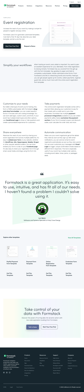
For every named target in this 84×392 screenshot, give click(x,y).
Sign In (79, 2)
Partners (57, 6)
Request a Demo (29, 46)
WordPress (9, 142)
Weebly (30, 142)
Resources (49, 6)
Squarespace (22, 142)
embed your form (14, 140)
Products (20, 6)
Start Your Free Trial (12, 46)
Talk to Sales (75, 6)
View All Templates (74, 238)
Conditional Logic (12, 120)
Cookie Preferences (72, 366)
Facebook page (32, 147)
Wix (15, 142)
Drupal (36, 142)
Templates (7, 17)
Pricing (65, 6)
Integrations (38, 6)
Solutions (29, 6)
